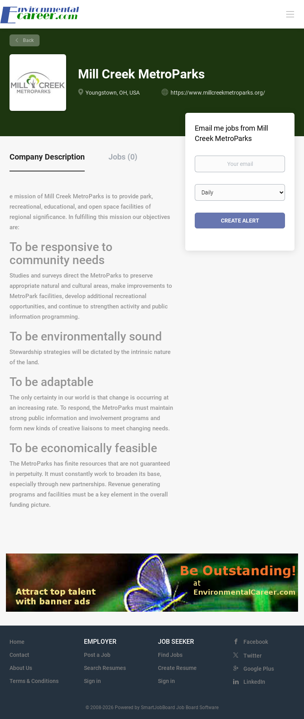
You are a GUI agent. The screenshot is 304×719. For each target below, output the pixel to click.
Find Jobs (170, 655)
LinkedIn (254, 682)
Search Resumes (105, 668)
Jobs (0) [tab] (122, 157)
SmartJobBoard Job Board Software (179, 707)
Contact (19, 655)
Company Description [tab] (47, 157)
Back (28, 40)
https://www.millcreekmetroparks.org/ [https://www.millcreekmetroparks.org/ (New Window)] (218, 92)
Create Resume (177, 668)
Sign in (92, 681)
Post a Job (97, 655)
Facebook (255, 642)
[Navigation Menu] (290, 14)
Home (17, 642)
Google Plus (258, 669)
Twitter (252, 655)
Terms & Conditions (34, 681)
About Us (21, 668)
